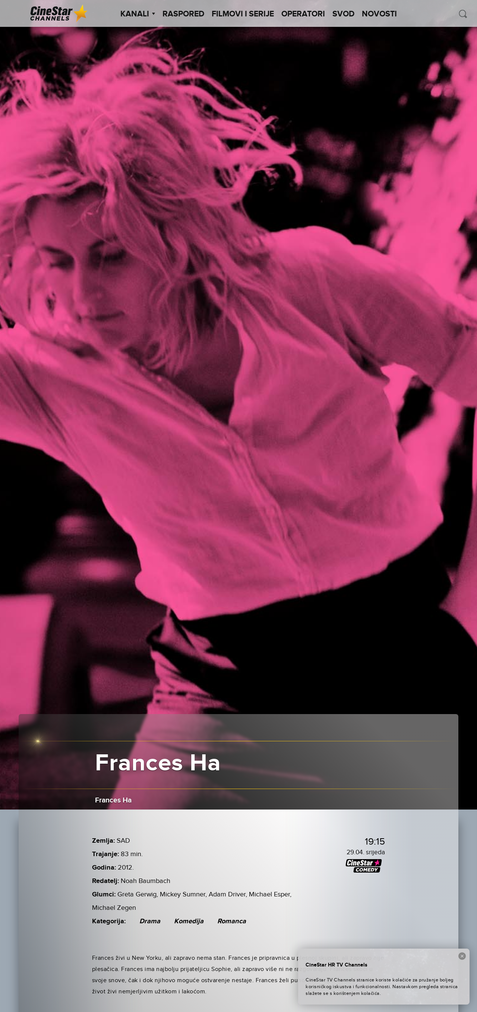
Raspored (183, 14)
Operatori (303, 14)
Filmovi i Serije (243, 14)
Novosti (379, 14)
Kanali (137, 14)
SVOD (343, 14)
